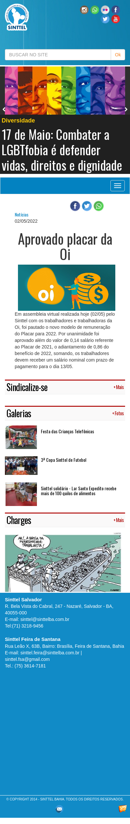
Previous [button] (4, 109)
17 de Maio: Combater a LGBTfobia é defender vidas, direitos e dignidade (62, 149)
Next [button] (126, 109)
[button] (94, 9)
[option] (65, 120)
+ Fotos (117, 413)
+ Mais (118, 387)
